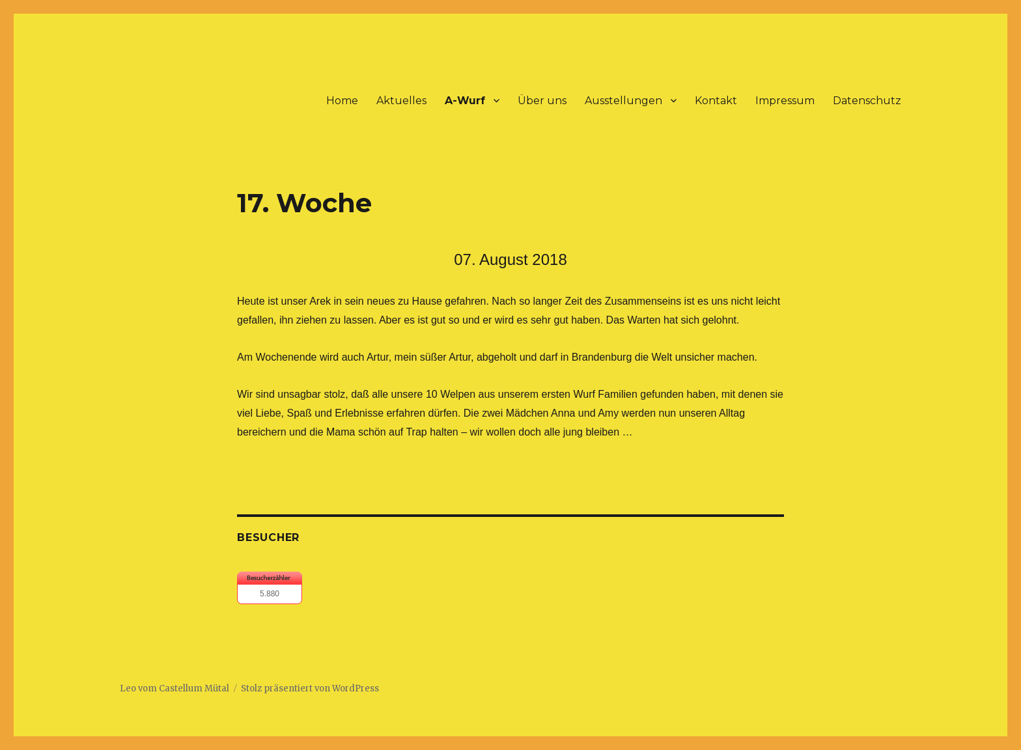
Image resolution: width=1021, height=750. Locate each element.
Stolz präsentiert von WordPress (310, 688)
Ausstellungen (623, 100)
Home (342, 100)
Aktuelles (401, 100)
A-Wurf (465, 100)
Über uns (542, 100)
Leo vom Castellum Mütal (174, 688)
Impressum (785, 100)
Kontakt (716, 100)
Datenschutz (867, 100)
